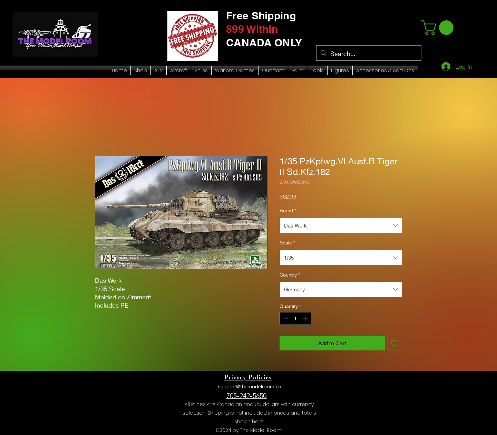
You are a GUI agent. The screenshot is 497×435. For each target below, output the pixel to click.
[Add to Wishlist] (395, 343)
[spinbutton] (295, 318)
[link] (439, 27)
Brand (288, 210)
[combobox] (341, 225)
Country (290, 275)
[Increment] (306, 318)
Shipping (218, 412)
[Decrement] (285, 318)
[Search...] (368, 54)
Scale (287, 242)
